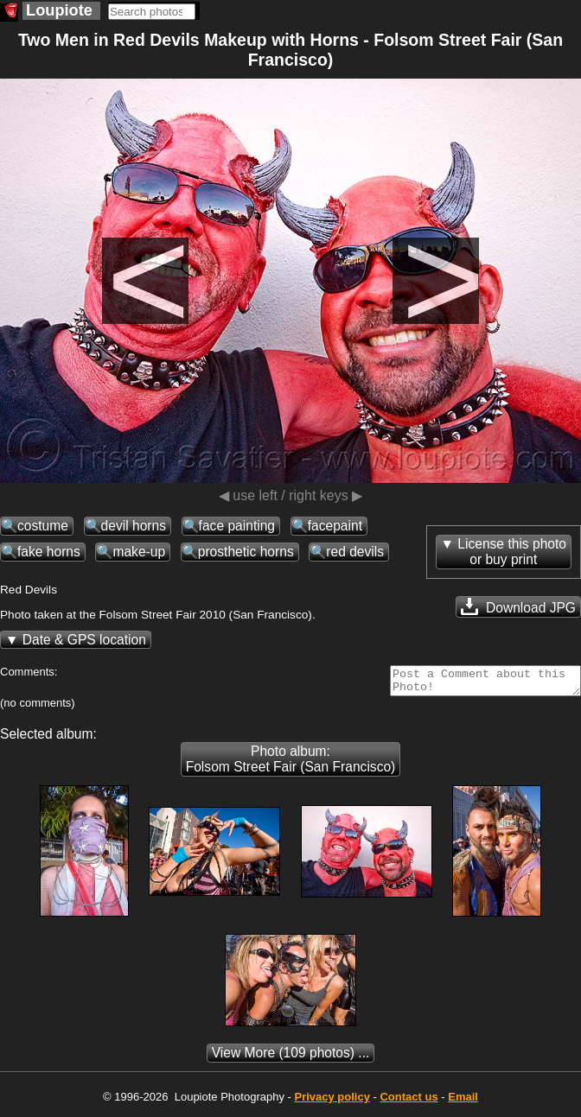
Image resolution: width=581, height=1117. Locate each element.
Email (463, 1101)
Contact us (408, 1101)
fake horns (48, 551)
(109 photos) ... (291, 1057)
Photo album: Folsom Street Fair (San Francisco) (291, 764)
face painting (237, 525)
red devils (355, 551)
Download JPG (518, 606)
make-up (138, 551)
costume (42, 525)
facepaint (335, 525)
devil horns (133, 525)
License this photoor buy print (511, 551)
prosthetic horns (246, 551)
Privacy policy (331, 1101)
